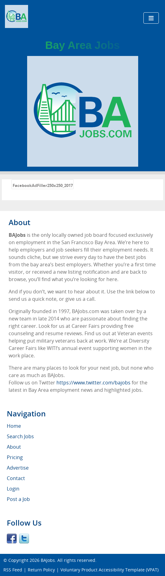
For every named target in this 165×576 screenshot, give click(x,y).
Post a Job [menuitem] (18, 499)
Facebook (12, 538)
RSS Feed (12, 570)
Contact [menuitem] (16, 478)
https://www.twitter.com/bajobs (93, 382)
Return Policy (41, 570)
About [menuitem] (14, 446)
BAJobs (48, 560)
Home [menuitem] (14, 426)
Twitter (24, 538)
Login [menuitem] (13, 488)
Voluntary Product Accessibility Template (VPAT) (109, 570)
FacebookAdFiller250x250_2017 (43, 185)
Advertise (18, 467)
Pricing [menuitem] (15, 457)
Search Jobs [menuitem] (20, 436)
